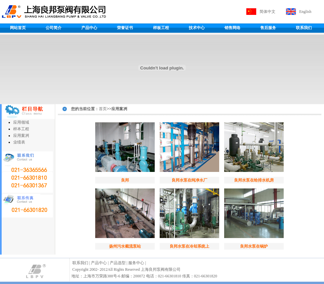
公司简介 (53, 27)
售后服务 (268, 27)
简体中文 (267, 11)
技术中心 (197, 27)
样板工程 (161, 27)
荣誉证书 (125, 27)
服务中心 (136, 263)
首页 (103, 108)
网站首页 (18, 27)
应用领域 (21, 122)
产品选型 (118, 263)
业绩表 (19, 142)
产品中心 (89, 27)
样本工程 (21, 129)
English (305, 11)
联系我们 (304, 27)
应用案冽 (21, 135)
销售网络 (232, 27)
